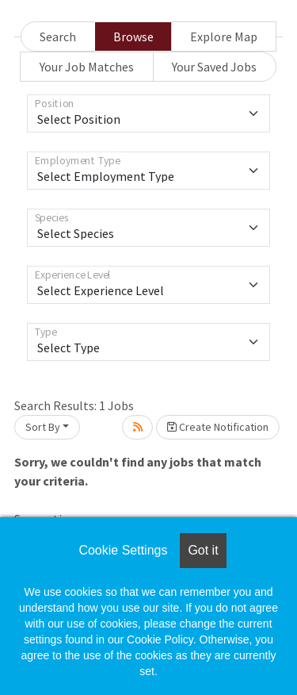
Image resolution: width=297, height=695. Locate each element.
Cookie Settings (122, 550)
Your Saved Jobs (214, 67)
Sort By (42, 427)
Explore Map (223, 36)
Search (58, 36)
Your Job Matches (87, 67)
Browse (133, 36)
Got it (203, 550)
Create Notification (217, 427)
